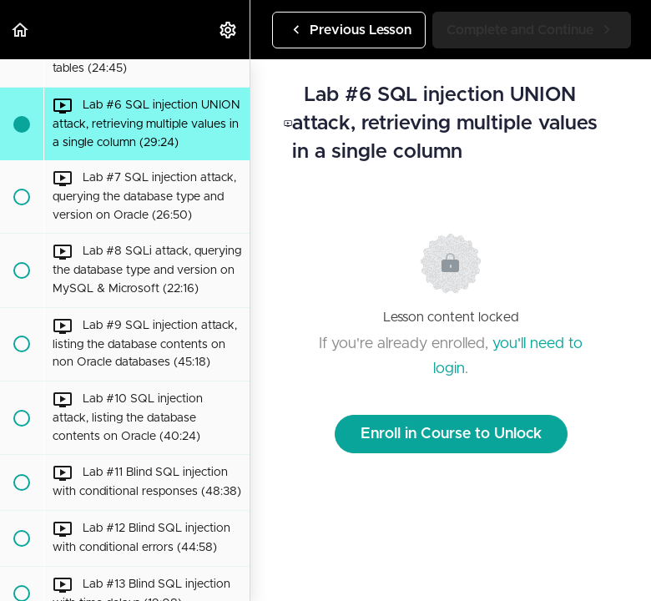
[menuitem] (229, 29)
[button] (21, 29)
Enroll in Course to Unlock (451, 434)
